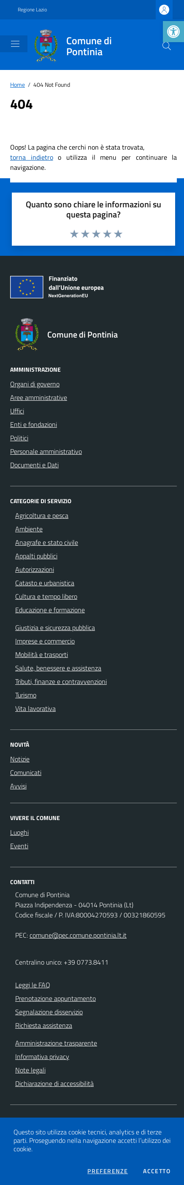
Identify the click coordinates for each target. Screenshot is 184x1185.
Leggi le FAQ (32, 985)
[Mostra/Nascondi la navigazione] (15, 44)
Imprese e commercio (45, 641)
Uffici (17, 411)
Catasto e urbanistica (44, 583)
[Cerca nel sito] (167, 46)
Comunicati (25, 772)
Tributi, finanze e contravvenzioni (61, 681)
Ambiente (29, 529)
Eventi (19, 846)
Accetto (156, 1171)
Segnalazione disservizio (49, 1012)
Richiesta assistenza (43, 1025)
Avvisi (18, 786)
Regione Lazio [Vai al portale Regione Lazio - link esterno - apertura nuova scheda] (32, 9)
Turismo (25, 695)
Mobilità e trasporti (41, 654)
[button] (173, 31)
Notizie (20, 759)
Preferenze (107, 1171)
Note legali (30, 1070)
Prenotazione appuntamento (55, 998)
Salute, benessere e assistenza (58, 668)
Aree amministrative (38, 397)
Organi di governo (35, 384)
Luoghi (19, 832)
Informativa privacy (42, 1056)
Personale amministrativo (46, 451)
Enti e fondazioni (33, 424)
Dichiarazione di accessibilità (54, 1083)
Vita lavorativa (35, 708)
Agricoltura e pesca (41, 515)
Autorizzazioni (34, 569)
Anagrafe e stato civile (46, 542)
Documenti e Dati (34, 465)
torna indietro (31, 157)
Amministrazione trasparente (56, 1043)
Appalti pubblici (36, 556)
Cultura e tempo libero (46, 596)
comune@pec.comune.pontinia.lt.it (78, 935)
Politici (19, 438)
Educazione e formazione (50, 610)
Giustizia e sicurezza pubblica (55, 627)
